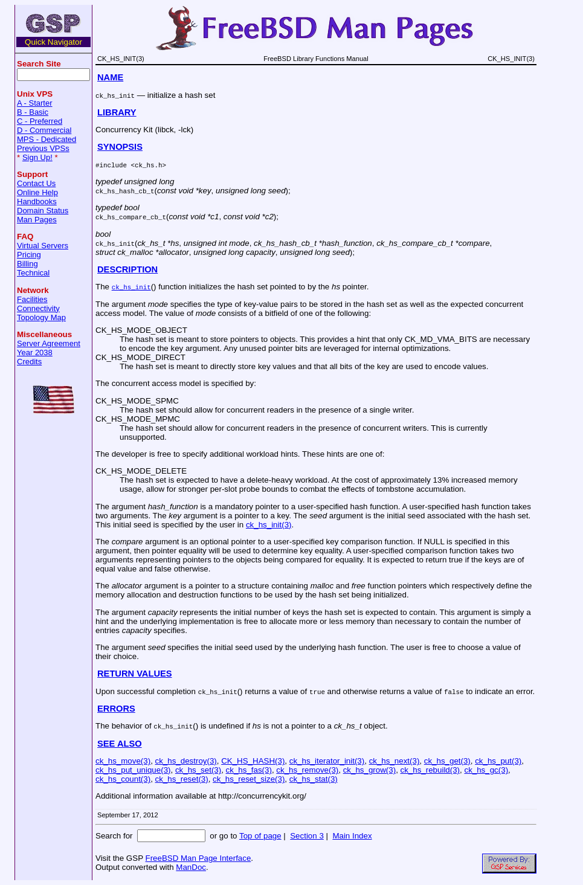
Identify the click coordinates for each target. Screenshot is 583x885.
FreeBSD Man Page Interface (198, 858)
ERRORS (116, 708)
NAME (110, 77)
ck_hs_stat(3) (313, 779)
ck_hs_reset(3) (181, 779)
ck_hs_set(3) (198, 769)
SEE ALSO (119, 743)
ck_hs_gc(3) (486, 769)
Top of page (260, 835)
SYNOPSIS (120, 147)
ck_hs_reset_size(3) (249, 779)
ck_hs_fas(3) (249, 769)
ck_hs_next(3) (394, 760)
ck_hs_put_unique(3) (132, 769)
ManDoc (191, 867)
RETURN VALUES (134, 673)
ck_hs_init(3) (269, 524)
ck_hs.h (148, 164)
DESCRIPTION (127, 269)
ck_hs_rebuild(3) (430, 769)
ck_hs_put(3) (498, 760)
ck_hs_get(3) (447, 760)
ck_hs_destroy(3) (186, 760)
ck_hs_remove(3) (307, 769)
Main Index (352, 835)
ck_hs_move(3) (122, 760)
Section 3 (307, 835)
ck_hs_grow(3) (369, 769)
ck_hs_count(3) (122, 779)
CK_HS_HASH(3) (253, 760)
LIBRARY (117, 112)
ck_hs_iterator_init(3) (326, 760)
